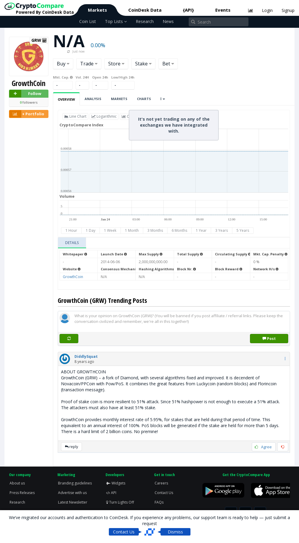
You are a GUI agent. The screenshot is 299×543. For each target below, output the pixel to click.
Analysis (93, 98)
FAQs (159, 502)
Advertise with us (72, 492)
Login (267, 10)
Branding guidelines (75, 483)
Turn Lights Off (120, 502)
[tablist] (174, 243)
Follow (25, 93)
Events (223, 10)
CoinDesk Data (144, 10)
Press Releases (22, 492)
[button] (86, 356)
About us (17, 483)
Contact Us (164, 492)
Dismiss (175, 532)
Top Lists (116, 21)
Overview (66, 99)
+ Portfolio (26, 114)
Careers (161, 483)
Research (145, 21)
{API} (188, 10)
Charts (144, 98)
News (168, 21)
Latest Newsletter (72, 502)
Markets (97, 10)
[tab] (72, 242)
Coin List (87, 21)
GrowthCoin (73, 276)
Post (269, 338)
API (111, 492)
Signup (288, 10)
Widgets (115, 483)
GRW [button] (39, 40)
